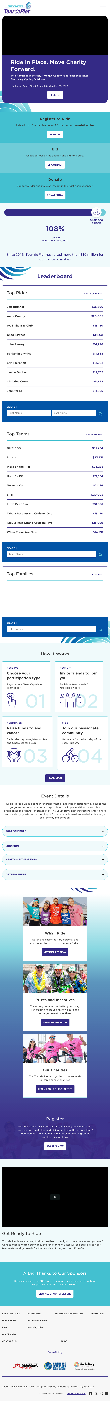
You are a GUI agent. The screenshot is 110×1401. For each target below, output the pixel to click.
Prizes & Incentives (37, 1320)
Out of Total (97, 574)
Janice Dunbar (17, 372)
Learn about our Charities (55, 1089)
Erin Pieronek (16, 362)
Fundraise (34, 1313)
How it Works (9, 1320)
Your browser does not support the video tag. (55, 35)
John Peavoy (15, 344)
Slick (10, 494)
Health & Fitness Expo (55, 859)
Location (55, 846)
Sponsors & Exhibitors (69, 1313)
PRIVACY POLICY (76, 1393)
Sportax (12, 457)
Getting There (55, 874)
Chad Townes (16, 334)
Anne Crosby (16, 316)
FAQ (4, 1327)
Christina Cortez (18, 381)
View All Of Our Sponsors (55, 1293)
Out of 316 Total (94, 434)
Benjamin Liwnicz (19, 353)
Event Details (11, 1313)
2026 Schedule (55, 831)
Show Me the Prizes (55, 1022)
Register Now (55, 1146)
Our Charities (9, 1334)
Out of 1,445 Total (93, 293)
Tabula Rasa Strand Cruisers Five (29, 522)
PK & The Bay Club (20, 325)
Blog (64, 1341)
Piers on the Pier (18, 466)
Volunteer (97, 1313)
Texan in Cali (15, 485)
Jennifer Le (15, 390)
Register (55, 95)
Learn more (55, 778)
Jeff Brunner (15, 306)
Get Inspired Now (55, 952)
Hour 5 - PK (15, 476)
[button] (103, 7)
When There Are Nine (22, 532)
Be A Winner (55, 164)
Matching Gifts (35, 1327)
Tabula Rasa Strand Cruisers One (29, 513)
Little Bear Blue (18, 504)
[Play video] (55, 1197)
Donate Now (55, 195)
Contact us (9, 1341)
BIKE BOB (14, 448)
